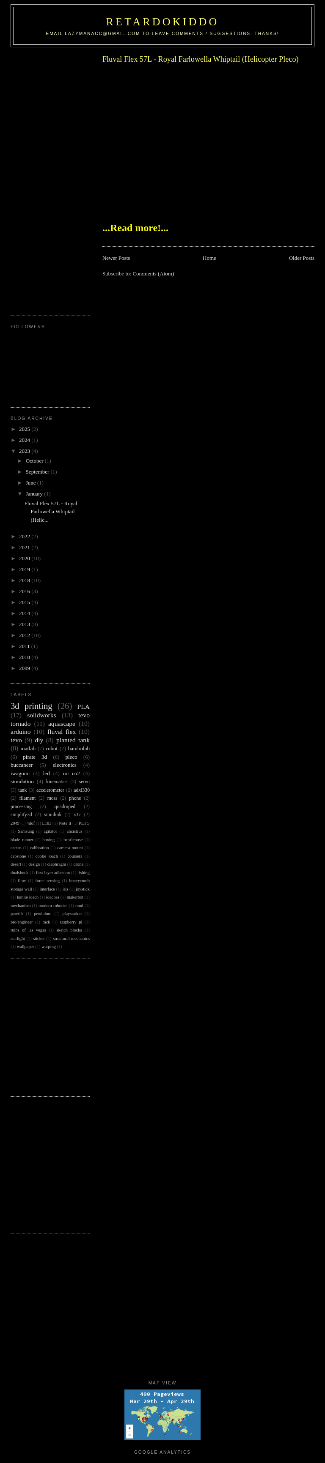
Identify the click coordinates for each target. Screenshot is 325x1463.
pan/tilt (17, 913)
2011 (25, 646)
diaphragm (56, 864)
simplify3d (21, 814)
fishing (83, 872)
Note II (65, 823)
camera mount (70, 847)
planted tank (73, 740)
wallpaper (25, 946)
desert (16, 864)
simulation (22, 781)
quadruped (65, 806)
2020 (25, 558)
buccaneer (22, 765)
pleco (71, 757)
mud (79, 905)
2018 (25, 580)
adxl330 (82, 790)
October (35, 461)
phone (75, 798)
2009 (25, 668)
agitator (50, 831)
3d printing (31, 706)
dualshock (19, 872)
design (34, 864)
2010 (25, 657)
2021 (25, 547)
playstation (72, 913)
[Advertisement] (44, 178)
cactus (16, 847)
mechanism (20, 905)
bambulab (79, 748)
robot (52, 748)
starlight (18, 938)
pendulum (43, 913)
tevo (16, 740)
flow (22, 880)
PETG (84, 823)
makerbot (75, 897)
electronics (65, 765)
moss (52, 798)
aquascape (61, 723)
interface (47, 889)
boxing (48, 839)
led (46, 773)
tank (22, 790)
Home (209, 258)
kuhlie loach (28, 897)
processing (21, 806)
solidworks (41, 715)
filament (27, 798)
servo (84, 782)
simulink (52, 814)
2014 (25, 613)
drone (78, 864)
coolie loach (47, 856)
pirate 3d (35, 757)
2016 (25, 591)
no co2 (71, 773)
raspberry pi (71, 922)
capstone (18, 856)
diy (39, 740)
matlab (28, 748)
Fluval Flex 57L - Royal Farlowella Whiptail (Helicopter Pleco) (200, 59)
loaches (52, 897)
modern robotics (53, 905)
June (31, 482)
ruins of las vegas (28, 930)
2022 (25, 536)
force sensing (48, 880)
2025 (25, 429)
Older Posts (301, 258)
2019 (25, 569)
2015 (25, 602)
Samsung (26, 831)
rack (46, 922)
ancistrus (75, 831)
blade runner (22, 839)
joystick (83, 889)
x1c (77, 814)
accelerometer (50, 790)
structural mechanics (71, 938)
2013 (25, 624)
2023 (25, 451)
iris (65, 889)
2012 (25, 635)
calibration (39, 847)
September (38, 472)
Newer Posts (116, 258)
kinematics (57, 782)
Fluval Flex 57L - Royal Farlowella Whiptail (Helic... (50, 511)
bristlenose (73, 839)
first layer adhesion (53, 872)
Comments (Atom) (153, 273)
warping (48, 946)
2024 (25, 440)
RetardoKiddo (162, 22)
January (35, 493)
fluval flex (61, 731)
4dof (31, 823)
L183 (47, 823)
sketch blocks (69, 930)
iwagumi (20, 773)
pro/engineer (22, 922)
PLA (83, 706)
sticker (39, 938)
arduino (21, 731)
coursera (74, 856)
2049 (15, 823)
